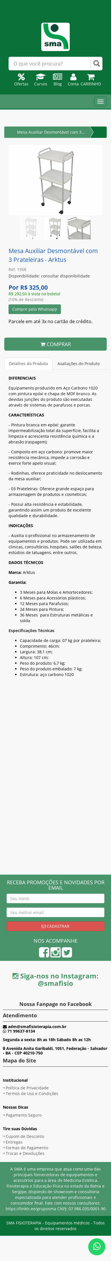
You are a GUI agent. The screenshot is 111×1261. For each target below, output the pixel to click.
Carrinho (91, 81)
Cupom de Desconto (25, 1136)
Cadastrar (55, 926)
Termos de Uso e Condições (32, 1093)
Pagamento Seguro (24, 1115)
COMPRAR (55, 344)
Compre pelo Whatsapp (34, 309)
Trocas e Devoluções (25, 1153)
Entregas (14, 1142)
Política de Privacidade (27, 1088)
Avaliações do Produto (78, 363)
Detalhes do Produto (28, 363)
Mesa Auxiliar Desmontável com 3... (51, 132)
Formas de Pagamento (27, 1147)
